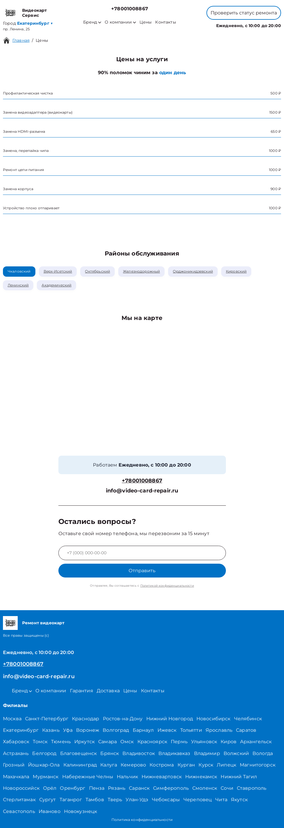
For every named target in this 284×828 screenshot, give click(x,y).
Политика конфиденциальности (142, 819)
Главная (20, 40)
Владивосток (138, 753)
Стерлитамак (19, 799)
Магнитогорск (257, 765)
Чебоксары (166, 799)
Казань (51, 730)
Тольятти (191, 730)
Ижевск (167, 730)
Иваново (49, 811)
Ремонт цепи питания (23, 169)
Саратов (246, 730)
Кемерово (133, 765)
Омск (127, 741)
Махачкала (16, 776)
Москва (12, 718)
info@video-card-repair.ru (142, 491)
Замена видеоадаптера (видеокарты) (38, 112)
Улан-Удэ (137, 799)
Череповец (197, 799)
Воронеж (87, 730)
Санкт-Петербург (46, 718)
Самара (107, 741)
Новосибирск (213, 718)
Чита (221, 799)
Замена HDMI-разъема (24, 131)
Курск (205, 765)
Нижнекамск (201, 776)
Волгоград (116, 730)
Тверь (115, 799)
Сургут (47, 799)
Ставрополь (252, 788)
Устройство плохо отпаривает (31, 208)
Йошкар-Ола (44, 765)
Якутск (239, 799)
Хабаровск (16, 741)
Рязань (116, 788)
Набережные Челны (87, 776)
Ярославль (219, 730)
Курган (186, 765)
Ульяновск (204, 741)
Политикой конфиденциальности (167, 586)
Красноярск (152, 741)
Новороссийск (21, 788)
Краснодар (85, 718)
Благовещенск (78, 753)
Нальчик (127, 776)
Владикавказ (174, 753)
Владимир (207, 753)
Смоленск (204, 788)
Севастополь (19, 811)
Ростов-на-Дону (123, 718)
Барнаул (143, 730)
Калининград (80, 765)
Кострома (162, 765)
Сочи (227, 788)
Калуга (108, 765)
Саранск (139, 788)
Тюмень (61, 741)
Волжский (236, 753)
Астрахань (16, 753)
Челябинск (248, 718)
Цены (145, 22)
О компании (120, 22)
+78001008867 (129, 8)
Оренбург (72, 788)
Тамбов (95, 799)
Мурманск (45, 776)
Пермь (179, 741)
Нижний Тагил (239, 776)
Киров (229, 741)
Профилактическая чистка (28, 93)
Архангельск (256, 741)
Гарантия (81, 690)
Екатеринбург (21, 730)
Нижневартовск (162, 776)
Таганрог (71, 799)
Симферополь (171, 788)
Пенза (97, 788)
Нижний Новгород (169, 718)
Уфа (68, 730)
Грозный (13, 765)
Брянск (109, 753)
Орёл (50, 788)
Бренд (92, 22)
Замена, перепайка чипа (26, 150)
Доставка (108, 690)
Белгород (44, 753)
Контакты (165, 22)
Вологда (262, 753)
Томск (40, 741)
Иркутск (84, 741)
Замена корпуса (18, 189)
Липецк (226, 765)
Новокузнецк (80, 811)
